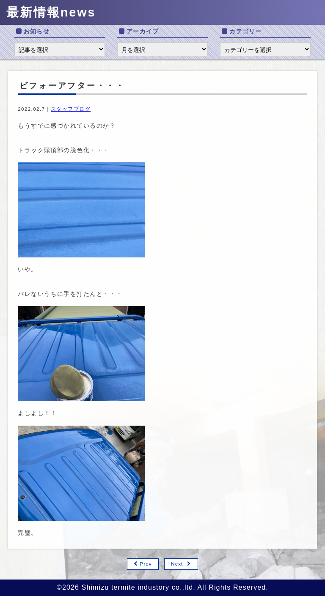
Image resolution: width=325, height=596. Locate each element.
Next (177, 563)
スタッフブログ (71, 109)
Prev (146, 563)
